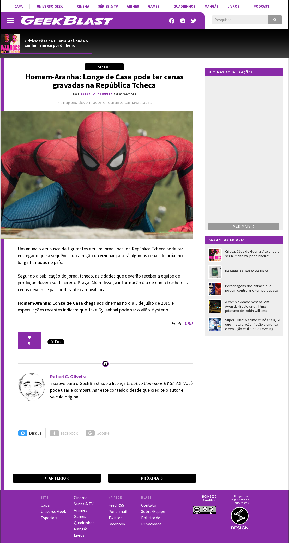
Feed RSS (116, 505)
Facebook (64, 433)
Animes (133, 6)
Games (153, 6)
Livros (233, 6)
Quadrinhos (184, 6)
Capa (18, 6)
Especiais (49, 517)
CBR (189, 323)
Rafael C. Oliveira (68, 376)
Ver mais (244, 226)
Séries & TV (108, 6)
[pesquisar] (236, 20)
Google (98, 433)
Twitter (115, 517)
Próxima (150, 478)
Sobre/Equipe (153, 511)
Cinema (83, 6)
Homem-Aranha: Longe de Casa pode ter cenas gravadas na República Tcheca (104, 81)
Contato (148, 505)
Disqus (30, 433)
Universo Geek (50, 6)
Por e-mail (117, 511)
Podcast (261, 6)
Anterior (59, 478)
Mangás (211, 6)
